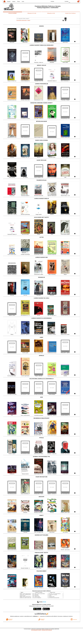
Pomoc (18, 1)
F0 (69, 1)
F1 (71, 1)
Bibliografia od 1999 (51, 13)
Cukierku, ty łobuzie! (37, 596)
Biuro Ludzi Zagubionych (38, 597)
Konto (23, 1)
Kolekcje (28, 20)
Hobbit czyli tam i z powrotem (53, 594)
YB (60, 1)
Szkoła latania (36, 594)
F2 (74, 1)
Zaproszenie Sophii (51, 596)
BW (58, 1)
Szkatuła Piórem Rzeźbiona (70, 13)
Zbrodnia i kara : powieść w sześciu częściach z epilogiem (27, 597)
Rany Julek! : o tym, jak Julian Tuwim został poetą (55, 593)
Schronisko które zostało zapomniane (54, 597)
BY (62, 1)
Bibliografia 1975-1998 (32, 13)
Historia (13, 1)
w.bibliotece (36, 616)
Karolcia (50, 595)
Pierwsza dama (37, 595)
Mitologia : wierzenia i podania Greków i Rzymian (26, 593)
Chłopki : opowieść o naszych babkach (40, 593)
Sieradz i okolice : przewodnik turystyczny (25, 594)
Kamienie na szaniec (22, 595)
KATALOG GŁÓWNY (12, 13)
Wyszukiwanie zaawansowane (22, 20)
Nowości (8, 1)
